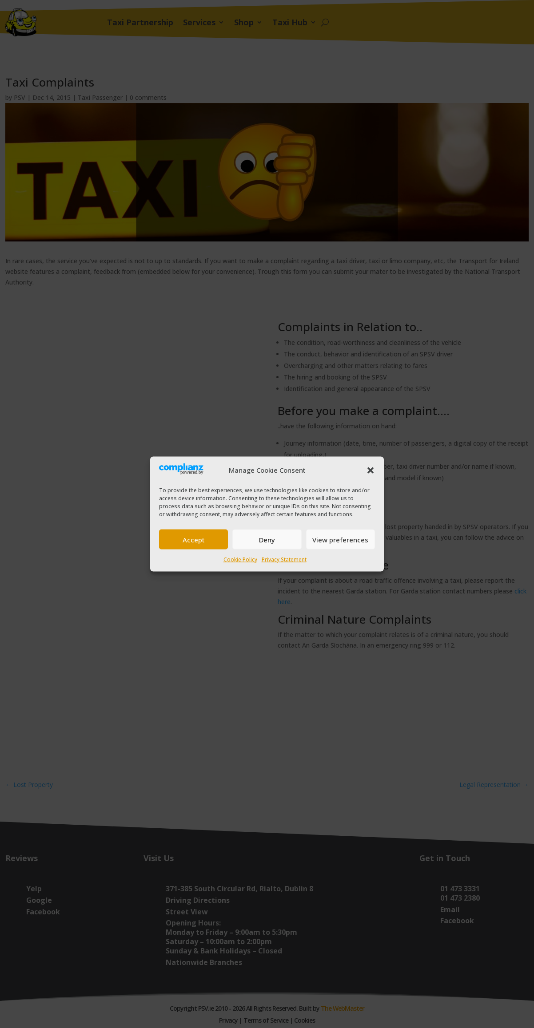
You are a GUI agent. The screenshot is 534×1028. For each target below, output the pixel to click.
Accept (194, 539)
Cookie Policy (240, 559)
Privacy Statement (284, 559)
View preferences (340, 539)
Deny (267, 539)
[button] (370, 470)
